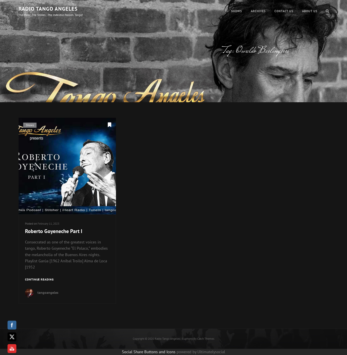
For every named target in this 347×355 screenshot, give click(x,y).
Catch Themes (205, 339)
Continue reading (39, 279)
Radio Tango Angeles (48, 8)
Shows (236, 11)
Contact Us (283, 11)
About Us (309, 11)
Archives (258, 11)
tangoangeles (47, 292)
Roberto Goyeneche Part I (53, 231)
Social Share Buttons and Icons (148, 351)
